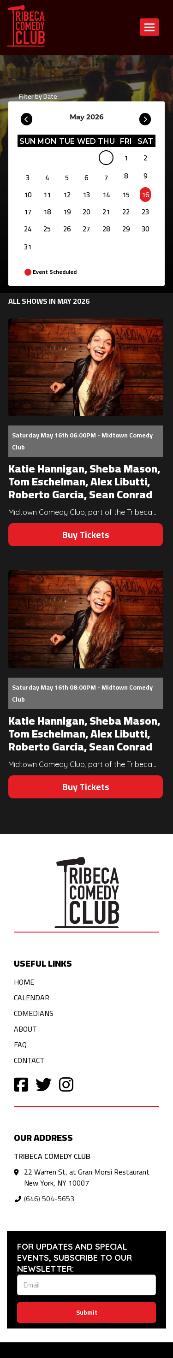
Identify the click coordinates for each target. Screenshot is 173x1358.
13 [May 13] (86, 194)
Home (24, 982)
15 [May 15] (126, 194)
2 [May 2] (145, 158)
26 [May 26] (67, 229)
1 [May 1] (126, 158)
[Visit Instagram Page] (66, 1084)
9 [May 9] (145, 176)
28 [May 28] (106, 229)
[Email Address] (86, 1285)
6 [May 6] (86, 177)
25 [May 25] (47, 229)
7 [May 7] (106, 177)
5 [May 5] (67, 177)
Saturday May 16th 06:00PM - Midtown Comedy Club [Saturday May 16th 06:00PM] (82, 441)
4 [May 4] (47, 177)
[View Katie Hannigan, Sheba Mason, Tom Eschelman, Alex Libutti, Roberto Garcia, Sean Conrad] (85, 367)
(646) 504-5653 (49, 1198)
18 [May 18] (47, 211)
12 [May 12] (67, 194)
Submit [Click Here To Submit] (86, 1312)
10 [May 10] (27, 194)
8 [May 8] (126, 176)
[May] (106, 159)
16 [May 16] (145, 194)
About (25, 1029)
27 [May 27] (86, 229)
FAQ (20, 1044)
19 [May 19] (67, 211)
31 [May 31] (27, 247)
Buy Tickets (85, 534)
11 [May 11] (47, 194)
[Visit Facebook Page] (21, 1084)
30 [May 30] (145, 229)
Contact (29, 1060)
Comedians (34, 1013)
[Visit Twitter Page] (44, 1084)
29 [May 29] (126, 229)
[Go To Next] (145, 117)
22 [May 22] (126, 211)
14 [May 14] (106, 194)
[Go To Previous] (26, 117)
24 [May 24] (27, 229)
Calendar (31, 997)
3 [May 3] (28, 177)
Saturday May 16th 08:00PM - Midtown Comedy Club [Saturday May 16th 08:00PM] (82, 693)
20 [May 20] (86, 211)
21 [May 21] (106, 211)
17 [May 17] (27, 211)
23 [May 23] (145, 211)
